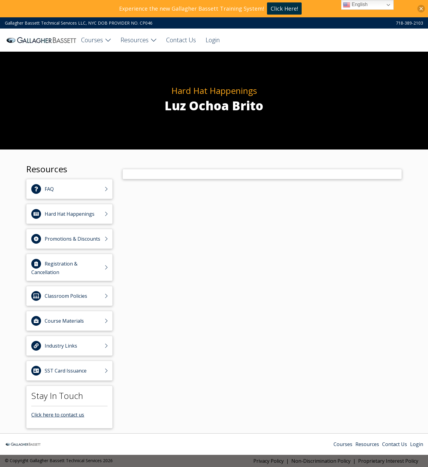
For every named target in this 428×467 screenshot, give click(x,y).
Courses (92, 40)
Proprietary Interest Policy (388, 461)
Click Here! (284, 8)
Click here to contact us (57, 414)
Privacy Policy (268, 461)
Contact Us (181, 40)
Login (213, 40)
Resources (135, 40)
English (355, 5)
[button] (421, 8)
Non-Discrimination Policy (321, 461)
